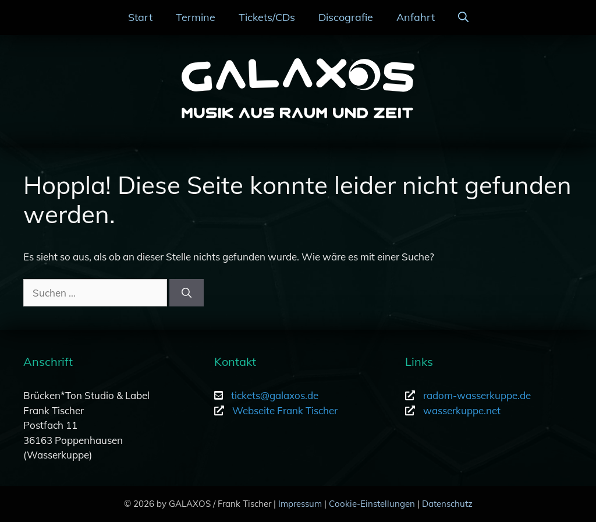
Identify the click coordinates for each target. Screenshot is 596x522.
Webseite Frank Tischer (285, 410)
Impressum (300, 503)
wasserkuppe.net (462, 410)
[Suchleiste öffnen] (463, 17)
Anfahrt (415, 17)
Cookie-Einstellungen (372, 503)
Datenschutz (447, 503)
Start (140, 17)
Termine (195, 17)
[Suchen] (186, 293)
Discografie (345, 17)
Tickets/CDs (267, 17)
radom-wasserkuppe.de (477, 395)
